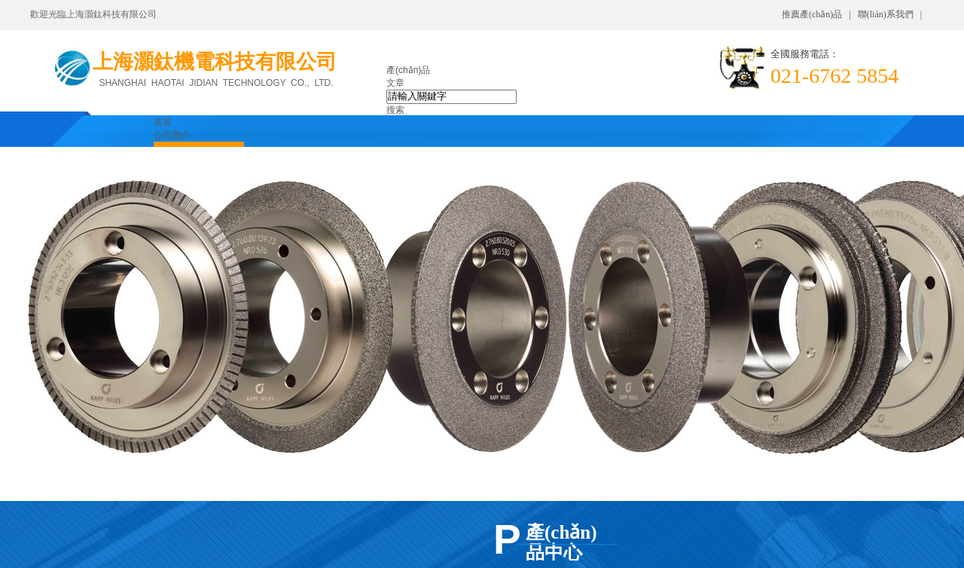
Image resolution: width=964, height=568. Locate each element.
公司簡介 (172, 135)
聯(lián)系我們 (886, 14)
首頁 (163, 122)
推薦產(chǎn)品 (812, 14)
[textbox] (451, 97)
